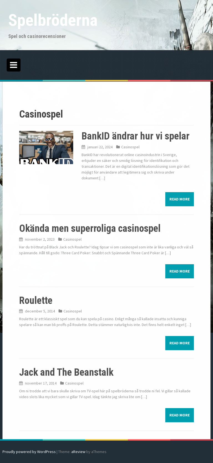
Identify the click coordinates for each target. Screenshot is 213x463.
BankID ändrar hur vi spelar (135, 136)
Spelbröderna (53, 20)
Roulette (35, 300)
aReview (78, 451)
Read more (179, 199)
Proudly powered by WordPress (29, 451)
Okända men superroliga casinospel (90, 228)
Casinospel (130, 146)
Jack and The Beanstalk (66, 372)
